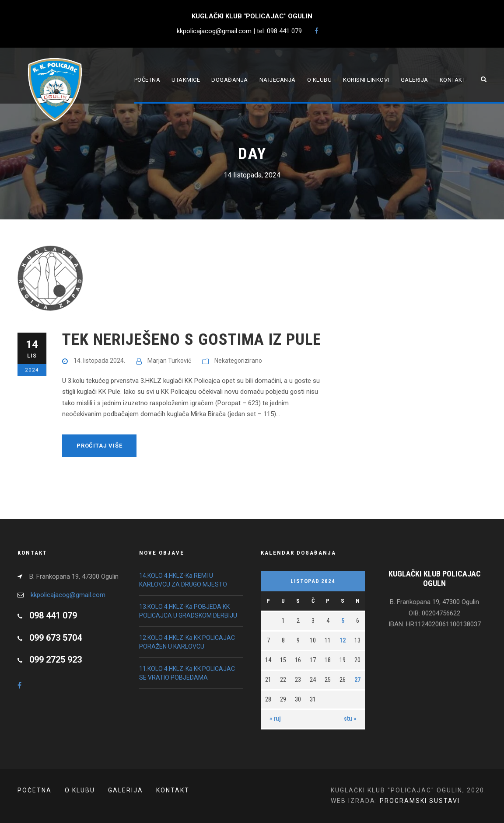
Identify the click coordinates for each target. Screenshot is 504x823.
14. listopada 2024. (99, 360)
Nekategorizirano (238, 360)
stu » (350, 718)
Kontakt (453, 79)
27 (357, 679)
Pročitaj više (99, 445)
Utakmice (186, 79)
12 (343, 640)
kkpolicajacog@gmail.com (68, 595)
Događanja (229, 79)
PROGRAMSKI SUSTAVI (420, 800)
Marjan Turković (169, 360)
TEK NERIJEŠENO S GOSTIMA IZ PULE (191, 339)
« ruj (275, 718)
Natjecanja (277, 79)
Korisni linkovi (366, 79)
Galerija (414, 79)
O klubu (319, 79)
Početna (147, 79)
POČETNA (35, 790)
